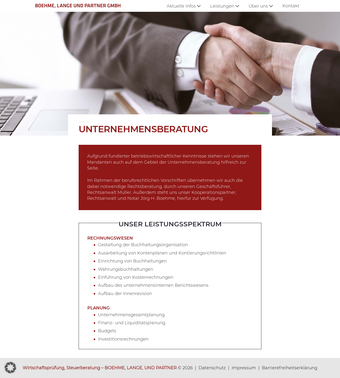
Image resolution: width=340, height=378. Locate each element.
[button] (10, 367)
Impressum (244, 367)
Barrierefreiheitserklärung (289, 367)
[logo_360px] (82, 6)
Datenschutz (212, 367)
